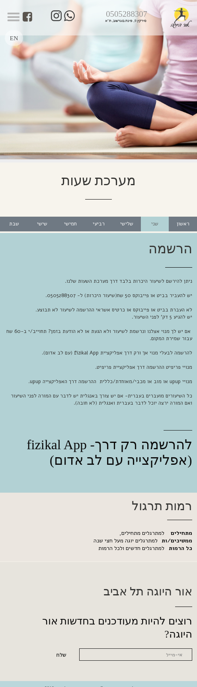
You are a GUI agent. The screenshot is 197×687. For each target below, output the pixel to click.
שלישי (126, 215)
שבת (14, 215)
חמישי (70, 215)
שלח (61, 647)
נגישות (146, 679)
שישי (42, 215)
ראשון (183, 215)
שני (154, 215)
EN (14, 35)
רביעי (99, 215)
